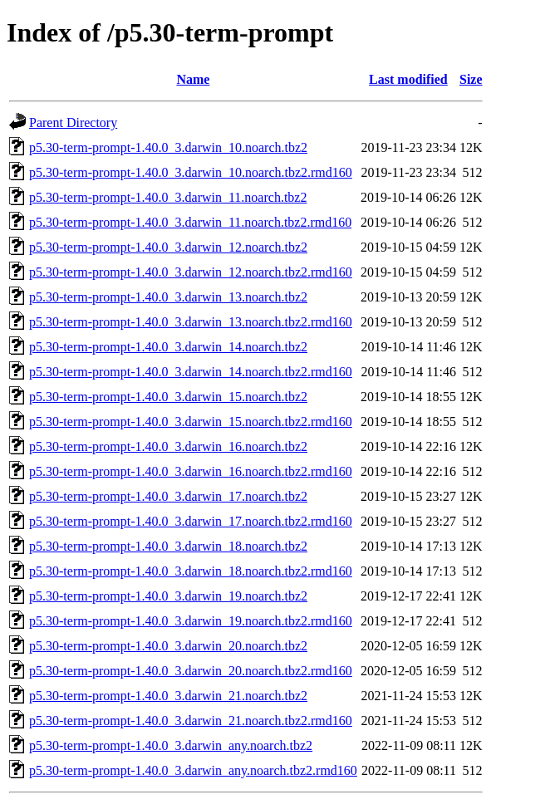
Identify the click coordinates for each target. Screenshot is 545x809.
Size (471, 79)
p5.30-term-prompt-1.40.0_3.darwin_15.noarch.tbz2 (168, 397)
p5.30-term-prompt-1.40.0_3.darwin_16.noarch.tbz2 (168, 446)
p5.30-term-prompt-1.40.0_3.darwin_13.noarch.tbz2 (168, 297)
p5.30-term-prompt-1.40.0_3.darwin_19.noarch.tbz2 (168, 596)
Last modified (408, 79)
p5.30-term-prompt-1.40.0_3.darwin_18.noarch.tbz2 (168, 546)
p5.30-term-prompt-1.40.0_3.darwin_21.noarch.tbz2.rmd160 (190, 720)
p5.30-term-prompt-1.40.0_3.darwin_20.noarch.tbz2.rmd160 (190, 671)
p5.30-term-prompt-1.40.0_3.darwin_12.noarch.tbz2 (168, 247)
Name (192, 79)
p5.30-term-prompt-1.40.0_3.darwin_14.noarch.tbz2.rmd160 (190, 372)
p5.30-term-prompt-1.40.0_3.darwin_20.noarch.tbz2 (168, 646)
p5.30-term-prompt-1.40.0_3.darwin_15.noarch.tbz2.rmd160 (190, 421)
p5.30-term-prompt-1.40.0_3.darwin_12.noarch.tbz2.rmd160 (190, 272)
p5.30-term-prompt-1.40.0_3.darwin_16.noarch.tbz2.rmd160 (190, 471)
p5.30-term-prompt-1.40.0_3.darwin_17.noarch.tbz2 (168, 496)
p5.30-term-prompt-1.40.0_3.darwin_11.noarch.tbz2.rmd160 (190, 222)
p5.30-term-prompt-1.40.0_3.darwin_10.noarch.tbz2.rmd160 (190, 172)
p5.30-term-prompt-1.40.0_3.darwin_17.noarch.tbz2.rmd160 (190, 521)
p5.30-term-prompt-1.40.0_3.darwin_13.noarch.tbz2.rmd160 (190, 322)
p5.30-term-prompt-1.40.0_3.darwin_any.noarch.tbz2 (170, 745)
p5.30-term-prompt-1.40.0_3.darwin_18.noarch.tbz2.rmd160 (190, 571)
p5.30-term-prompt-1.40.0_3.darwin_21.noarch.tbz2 (168, 696)
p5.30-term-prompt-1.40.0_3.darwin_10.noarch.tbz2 (168, 147)
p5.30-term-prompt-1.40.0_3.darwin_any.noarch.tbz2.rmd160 (193, 770)
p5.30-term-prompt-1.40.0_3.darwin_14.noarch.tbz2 (168, 347)
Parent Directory (73, 122)
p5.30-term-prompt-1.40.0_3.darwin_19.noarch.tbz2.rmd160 (190, 621)
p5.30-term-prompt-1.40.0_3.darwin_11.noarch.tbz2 (168, 197)
